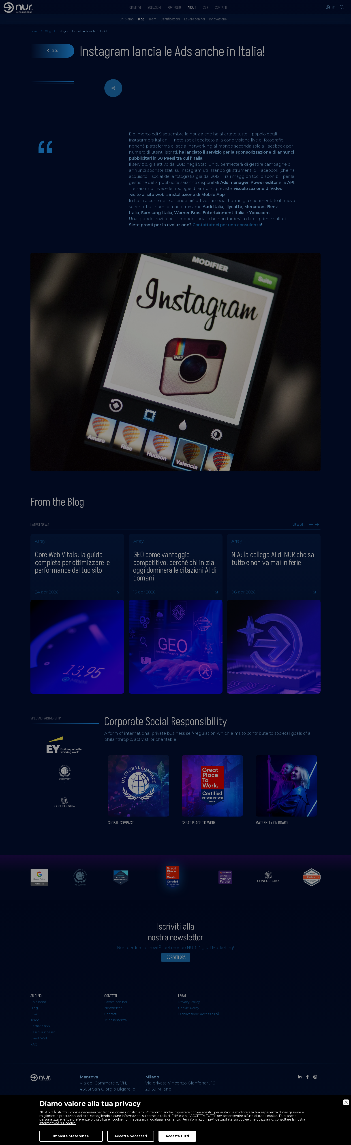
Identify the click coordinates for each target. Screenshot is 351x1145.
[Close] (346, 1102)
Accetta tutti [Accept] (177, 1136)
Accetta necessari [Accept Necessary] (130, 1136)
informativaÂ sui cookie (57, 1123)
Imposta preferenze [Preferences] (71, 1136)
